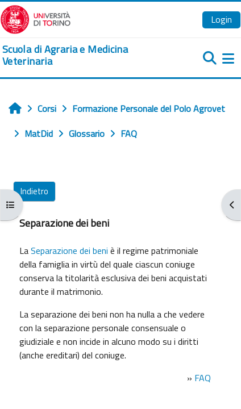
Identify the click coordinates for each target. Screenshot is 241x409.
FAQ (202, 378)
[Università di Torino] (35, 18)
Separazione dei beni (69, 250)
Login (221, 19)
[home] (80, 55)
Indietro (34, 191)
